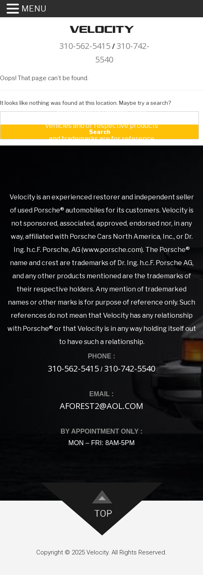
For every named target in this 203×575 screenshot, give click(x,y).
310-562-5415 (84, 45)
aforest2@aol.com (101, 405)
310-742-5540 (129, 368)
